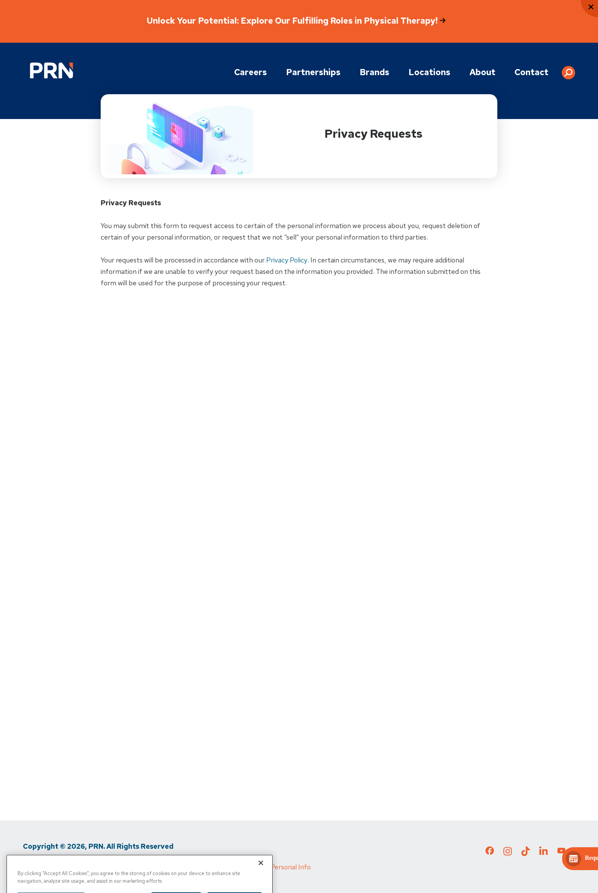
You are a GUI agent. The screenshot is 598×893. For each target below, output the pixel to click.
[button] (568, 70)
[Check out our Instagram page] (507, 853)
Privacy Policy (286, 260)
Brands (374, 72)
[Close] (260, 873)
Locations (429, 72)
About (482, 72)
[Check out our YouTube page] (561, 852)
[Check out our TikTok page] (525, 853)
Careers (250, 72)
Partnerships (313, 72)
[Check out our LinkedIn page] (543, 853)
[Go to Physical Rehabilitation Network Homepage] (51, 70)
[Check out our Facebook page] (489, 852)
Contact (531, 72)
